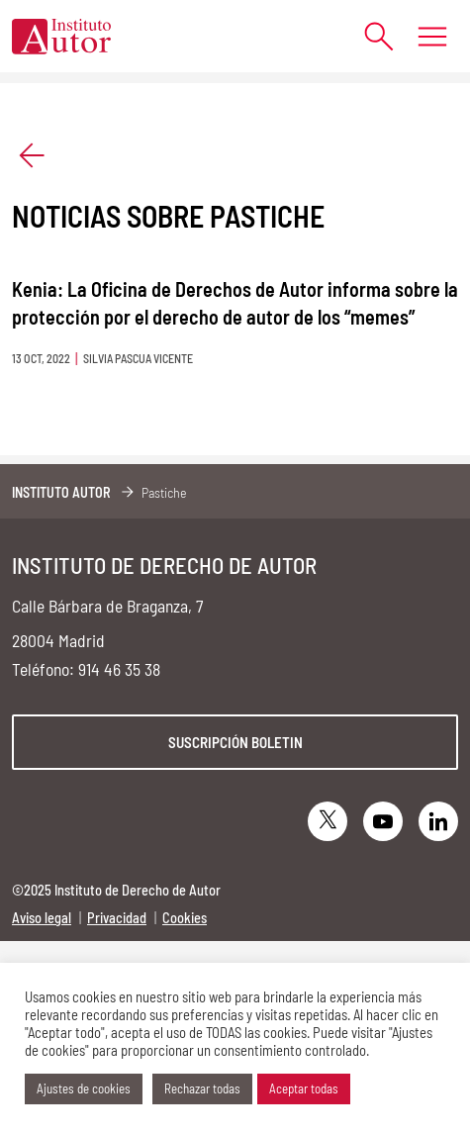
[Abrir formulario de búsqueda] (368, 36)
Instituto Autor (61, 492)
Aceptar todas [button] (303, 1088)
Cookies (184, 917)
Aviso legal (41, 917)
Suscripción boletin (235, 742)
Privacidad (116, 917)
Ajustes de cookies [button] (84, 1088)
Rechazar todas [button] (202, 1088)
